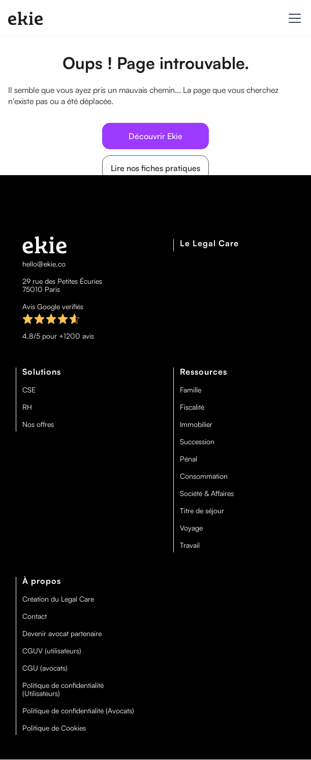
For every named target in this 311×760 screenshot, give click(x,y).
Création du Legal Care (58, 599)
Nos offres (38, 424)
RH (27, 407)
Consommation (204, 476)
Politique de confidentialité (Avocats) (78, 711)
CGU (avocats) (45, 668)
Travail (190, 545)
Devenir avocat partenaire (62, 634)
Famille (190, 390)
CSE (29, 390)
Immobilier (196, 424)
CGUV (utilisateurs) (51, 651)
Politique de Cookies (54, 728)
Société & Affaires (207, 493)
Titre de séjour (202, 511)
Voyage (191, 528)
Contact (34, 616)
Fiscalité (192, 407)
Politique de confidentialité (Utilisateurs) (63, 689)
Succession (197, 442)
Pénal (188, 459)
